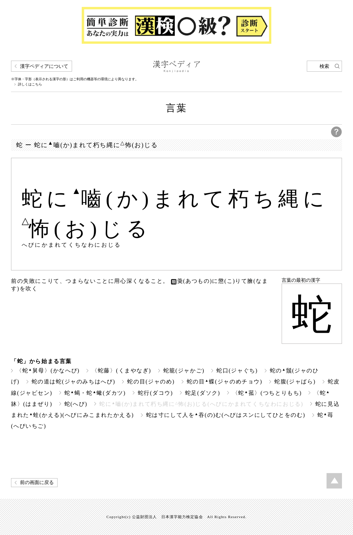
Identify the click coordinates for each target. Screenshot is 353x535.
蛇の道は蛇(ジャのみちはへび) (73, 381)
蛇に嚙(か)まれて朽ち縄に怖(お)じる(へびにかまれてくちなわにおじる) (201, 404)
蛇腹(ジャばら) (295, 381)
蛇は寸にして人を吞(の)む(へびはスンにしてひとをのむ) (225, 415)
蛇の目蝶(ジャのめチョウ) (224, 381)
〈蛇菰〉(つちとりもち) (267, 393)
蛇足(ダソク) (202, 393)
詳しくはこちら (30, 84)
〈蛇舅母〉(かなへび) (48, 370)
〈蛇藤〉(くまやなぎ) (121, 370)
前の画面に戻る (37, 482)
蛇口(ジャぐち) (237, 370)
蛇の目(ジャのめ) (150, 381)
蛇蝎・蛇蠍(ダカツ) (95, 393)
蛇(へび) (76, 404)
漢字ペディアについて (44, 66)
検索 (324, 66)
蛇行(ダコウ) (155, 393)
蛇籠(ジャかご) (184, 370)
